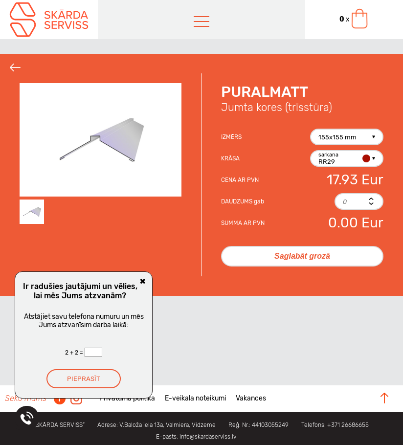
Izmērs (231, 137)
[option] (100, 140)
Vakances (251, 398)
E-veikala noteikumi (195, 398)
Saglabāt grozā (302, 256)
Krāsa (230, 158)
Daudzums (242, 201)
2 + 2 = (75, 352)
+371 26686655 (348, 425)
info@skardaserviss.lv (207, 436)
